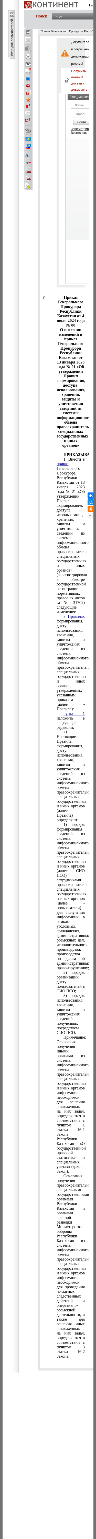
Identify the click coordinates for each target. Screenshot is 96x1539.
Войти (81, 122)
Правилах (76, 616)
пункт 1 (74, 713)
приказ (62, 464)
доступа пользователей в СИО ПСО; (71, 981)
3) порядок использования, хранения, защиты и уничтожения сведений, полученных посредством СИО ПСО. (71, 1014)
